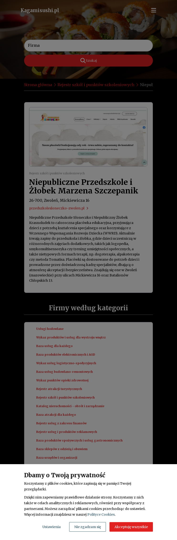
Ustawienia (51, 527)
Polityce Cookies (101, 514)
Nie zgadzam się (87, 527)
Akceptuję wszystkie (131, 527)
